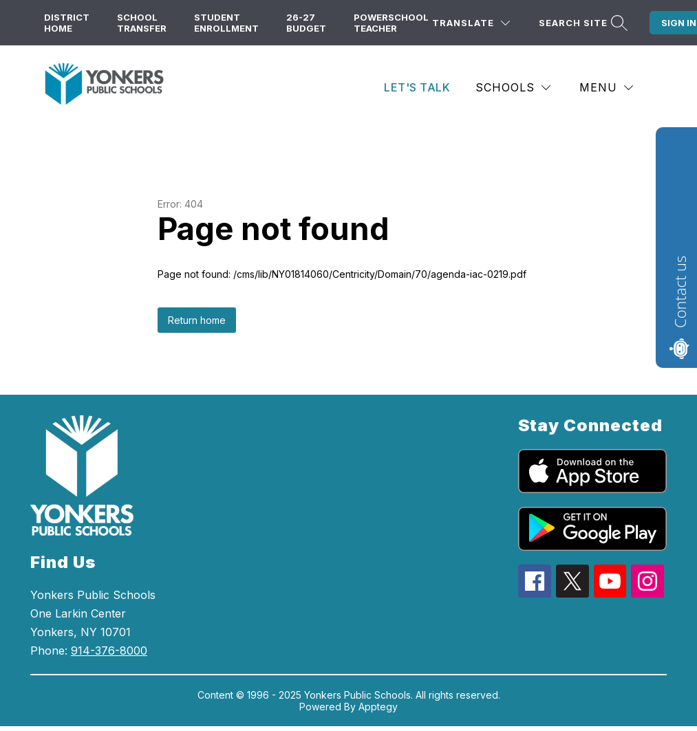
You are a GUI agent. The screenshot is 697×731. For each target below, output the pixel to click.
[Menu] (606, 87)
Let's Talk (417, 87)
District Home (66, 23)
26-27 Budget (306, 23)
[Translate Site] (471, 23)
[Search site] (581, 23)
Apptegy (378, 706)
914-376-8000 (109, 650)
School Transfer (142, 23)
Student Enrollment (226, 23)
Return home (197, 320)
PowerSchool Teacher (391, 23)
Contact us (680, 292)
